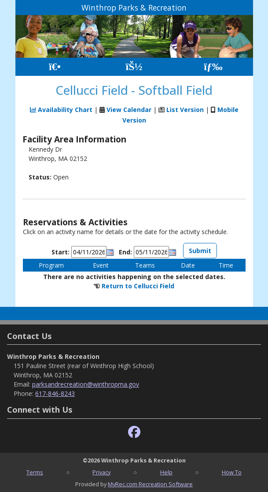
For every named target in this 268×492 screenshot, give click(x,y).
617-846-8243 (55, 393)
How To (232, 472)
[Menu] (213, 67)
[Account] (133, 67)
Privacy (101, 472)
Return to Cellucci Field (138, 286)
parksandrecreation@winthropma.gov (85, 384)
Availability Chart (61, 109)
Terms (34, 472)
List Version (185, 109)
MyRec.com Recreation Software (150, 484)
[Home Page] (55, 67)
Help (166, 472)
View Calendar (128, 109)
